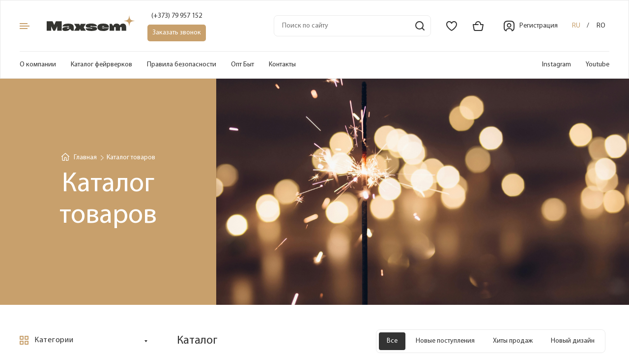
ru (576, 26)
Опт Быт (242, 64)
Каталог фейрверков (101, 64)
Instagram (556, 64)
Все (392, 341)
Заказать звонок (176, 32)
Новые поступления (445, 341)
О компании (38, 64)
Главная (85, 157)
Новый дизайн (573, 341)
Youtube (597, 64)
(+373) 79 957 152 (176, 16)
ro (601, 26)
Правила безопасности (181, 64)
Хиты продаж (513, 341)
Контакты (282, 64)
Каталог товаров (131, 157)
